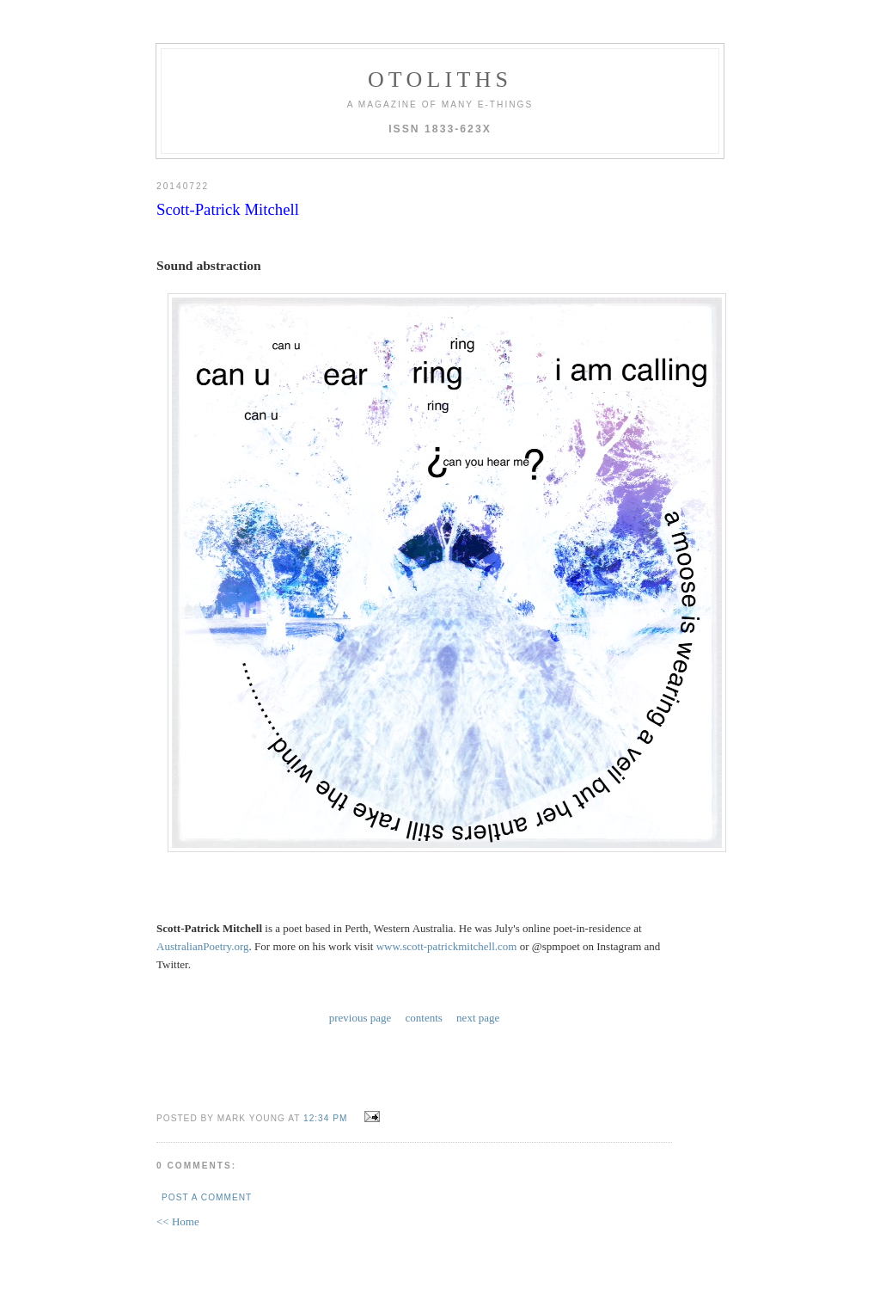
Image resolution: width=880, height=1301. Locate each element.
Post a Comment (207, 1197)
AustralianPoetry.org (202, 946)
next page (477, 1017)
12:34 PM (325, 1118)
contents (424, 1017)
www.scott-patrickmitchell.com (446, 946)
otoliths (440, 79)
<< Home (177, 1221)
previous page (360, 1017)
